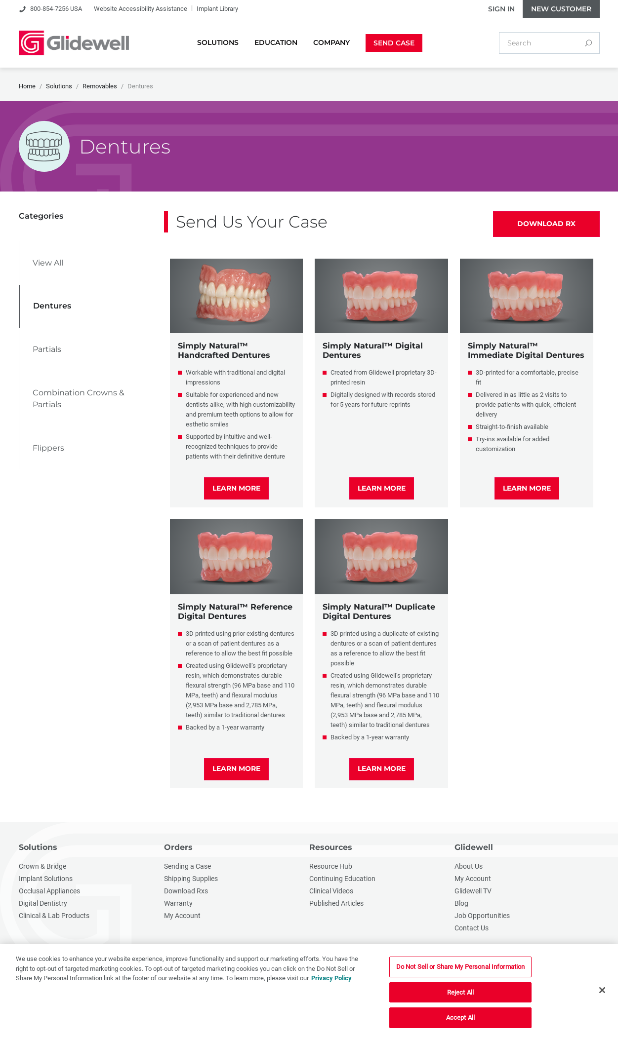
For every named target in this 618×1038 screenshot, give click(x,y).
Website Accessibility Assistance (140, 8)
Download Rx (546, 223)
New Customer (561, 8)
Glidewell (473, 847)
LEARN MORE (236, 488)
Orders (178, 847)
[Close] (602, 990)
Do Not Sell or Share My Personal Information (460, 967)
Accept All (460, 1018)
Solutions (38, 847)
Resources (330, 847)
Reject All (460, 993)
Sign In (501, 8)
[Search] (588, 42)
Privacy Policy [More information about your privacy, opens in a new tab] (331, 978)
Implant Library (217, 8)
